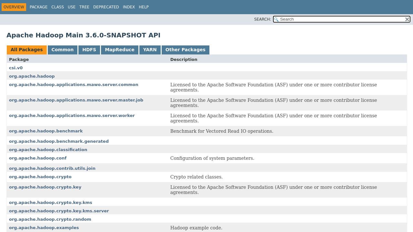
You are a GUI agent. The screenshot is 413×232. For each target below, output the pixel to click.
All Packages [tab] (27, 49)
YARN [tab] (150, 49)
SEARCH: (262, 19)
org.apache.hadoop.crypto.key (45, 187)
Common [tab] (63, 49)
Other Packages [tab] (186, 49)
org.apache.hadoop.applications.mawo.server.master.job (76, 100)
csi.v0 (16, 67)
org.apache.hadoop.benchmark (46, 131)
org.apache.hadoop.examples (44, 227)
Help (144, 7)
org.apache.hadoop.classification (48, 149)
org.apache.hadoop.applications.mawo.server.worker (72, 115)
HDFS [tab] (89, 49)
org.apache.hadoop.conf (37, 158)
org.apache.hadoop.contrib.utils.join (52, 168)
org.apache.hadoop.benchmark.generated (59, 141)
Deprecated (106, 7)
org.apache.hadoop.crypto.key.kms (50, 202)
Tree (84, 7)
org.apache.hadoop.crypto (40, 176)
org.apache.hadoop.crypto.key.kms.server (59, 210)
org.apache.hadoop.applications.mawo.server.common (73, 84)
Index (129, 7)
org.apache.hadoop (32, 76)
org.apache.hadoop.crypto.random (50, 219)
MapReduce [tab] (119, 49)
